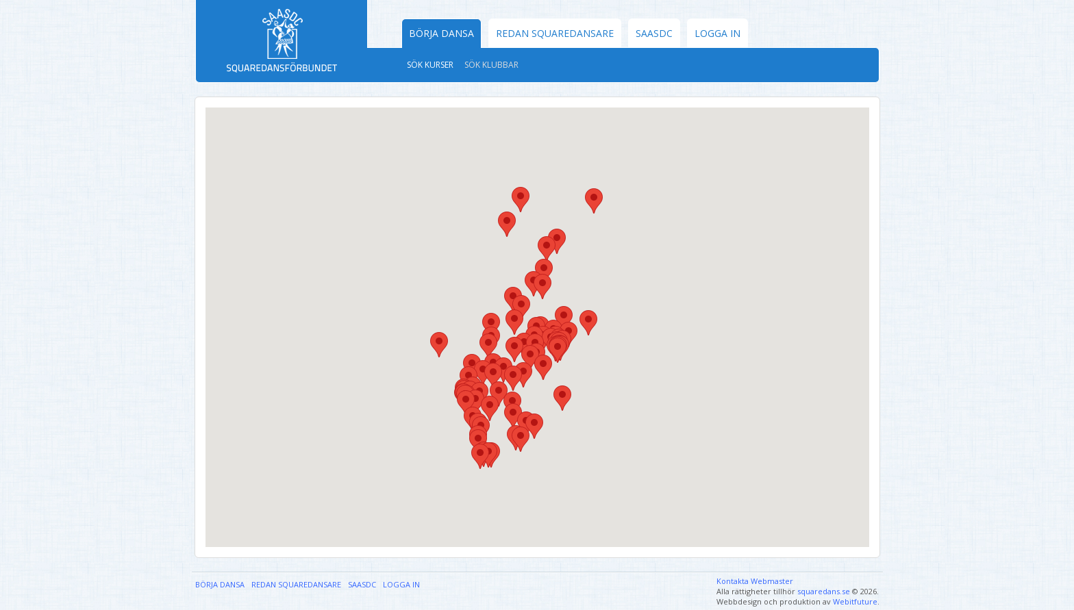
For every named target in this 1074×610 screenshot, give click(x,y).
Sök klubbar (491, 65)
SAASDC (654, 33)
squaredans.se (823, 591)
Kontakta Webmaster (754, 581)
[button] (480, 456)
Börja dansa (441, 33)
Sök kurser (430, 65)
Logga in (717, 33)
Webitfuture (855, 601)
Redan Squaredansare (555, 33)
